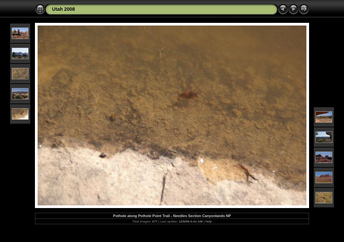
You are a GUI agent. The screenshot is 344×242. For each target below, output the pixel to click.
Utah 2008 (63, 9)
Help (208, 221)
